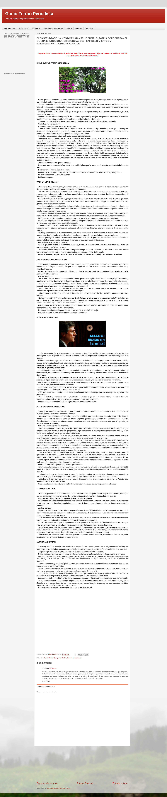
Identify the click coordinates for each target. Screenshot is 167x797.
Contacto (78, 28)
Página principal (9, 28)
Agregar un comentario (46, 686)
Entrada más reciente (47, 783)
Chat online (89, 28)
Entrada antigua (120, 783)
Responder (46, 681)
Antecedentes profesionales (53, 28)
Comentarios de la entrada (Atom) (58, 788)
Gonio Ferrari (23, 28)
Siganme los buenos (74, 658)
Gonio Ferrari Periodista (29, 13)
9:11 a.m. (53, 668)
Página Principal (85, 783)
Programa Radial (60, 658)
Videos (69, 28)
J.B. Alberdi (36, 28)
